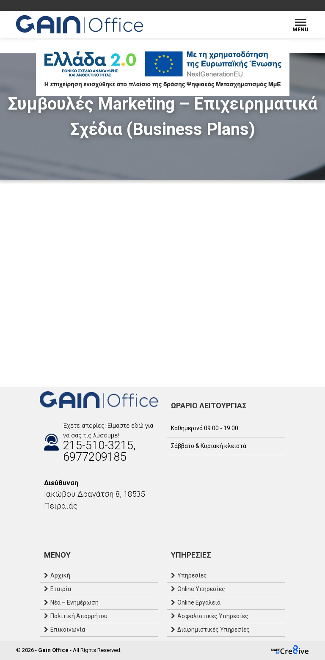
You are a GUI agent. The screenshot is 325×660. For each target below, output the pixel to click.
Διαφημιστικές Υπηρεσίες (213, 629)
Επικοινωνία (67, 629)
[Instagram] (52, 524)
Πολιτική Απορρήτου (78, 616)
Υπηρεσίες (192, 575)
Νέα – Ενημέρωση (74, 602)
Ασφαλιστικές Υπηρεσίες (212, 616)
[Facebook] (44, 524)
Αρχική (60, 575)
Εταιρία (60, 589)
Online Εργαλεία (198, 602)
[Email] (61, 524)
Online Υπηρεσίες (201, 589)
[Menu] (300, 24)
